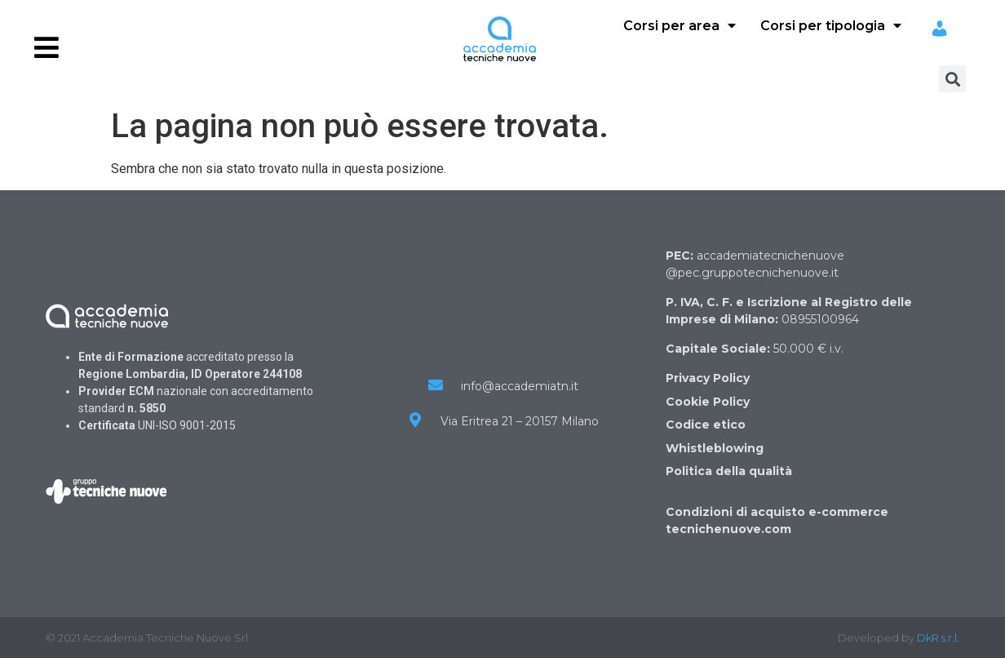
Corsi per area (679, 26)
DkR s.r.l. (938, 637)
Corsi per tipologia (830, 26)
